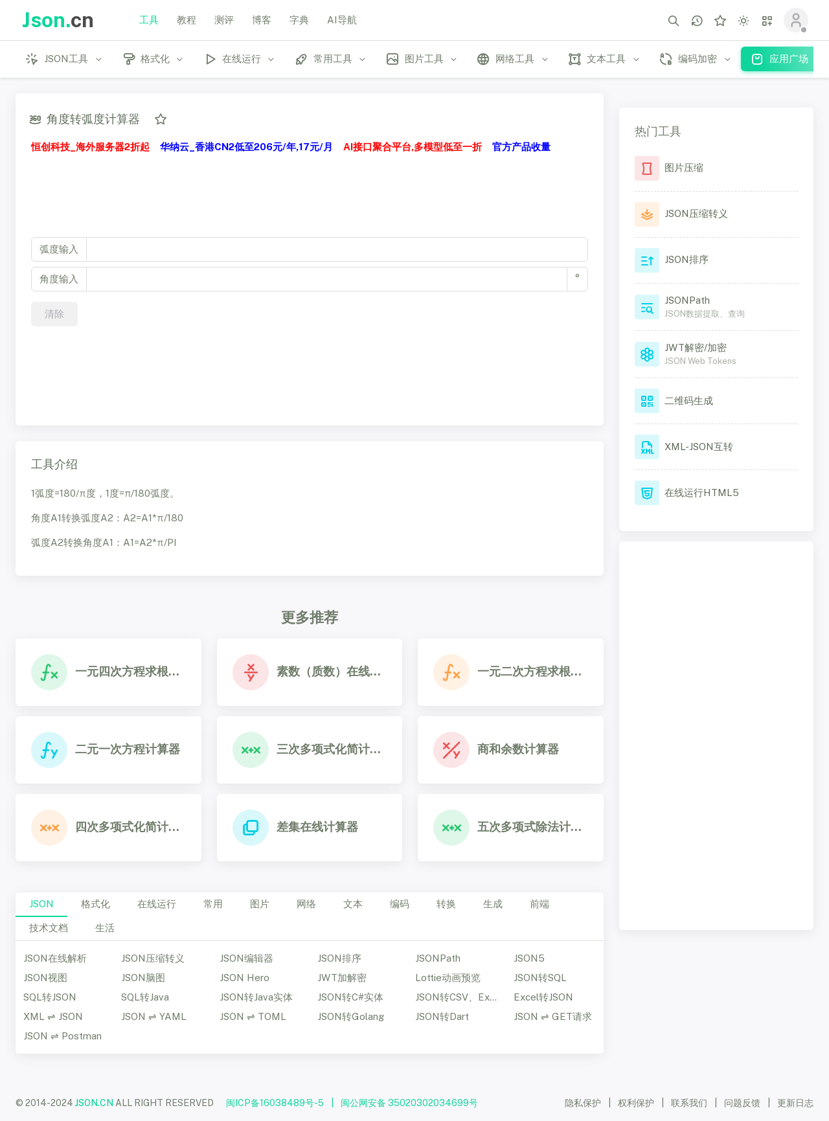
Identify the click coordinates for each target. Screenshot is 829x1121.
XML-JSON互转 (698, 446)
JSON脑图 (143, 977)
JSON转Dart (442, 1016)
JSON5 (529, 958)
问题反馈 (742, 1103)
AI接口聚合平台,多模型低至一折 (412, 146)
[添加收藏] (160, 119)
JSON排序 (339, 958)
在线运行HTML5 (701, 492)
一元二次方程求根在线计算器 (532, 671)
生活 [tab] (105, 927)
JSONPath (437, 958)
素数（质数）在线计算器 (332, 671)
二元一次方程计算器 (127, 749)
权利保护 (636, 1103)
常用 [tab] (213, 903)
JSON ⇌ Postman (62, 1035)
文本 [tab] (353, 903)
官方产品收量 (521, 146)
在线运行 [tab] (156, 903)
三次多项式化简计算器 (332, 749)
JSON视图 (45, 977)
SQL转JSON (49, 996)
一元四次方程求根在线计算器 (130, 671)
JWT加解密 (342, 977)
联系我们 (689, 1103)
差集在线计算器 (317, 826)
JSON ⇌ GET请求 (553, 1016)
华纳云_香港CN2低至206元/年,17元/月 (246, 146)
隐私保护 (583, 1103)
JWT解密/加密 (695, 347)
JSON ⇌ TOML (253, 1016)
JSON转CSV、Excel (459, 996)
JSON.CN (94, 1103)
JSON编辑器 (246, 958)
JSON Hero (244, 977)
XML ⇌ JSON (53, 1016)
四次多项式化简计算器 (130, 826)
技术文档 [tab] (48, 927)
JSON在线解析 (55, 958)
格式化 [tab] (95, 903)
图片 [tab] (259, 903)
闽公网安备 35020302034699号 (409, 1103)
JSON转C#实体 (350, 996)
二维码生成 (688, 400)
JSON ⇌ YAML (154, 1016)
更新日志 (795, 1103)
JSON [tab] (41, 903)
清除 (54, 313)
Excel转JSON (543, 996)
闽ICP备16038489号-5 (275, 1103)
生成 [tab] (493, 903)
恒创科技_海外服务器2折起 (90, 146)
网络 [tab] (306, 903)
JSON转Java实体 (256, 996)
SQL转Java (145, 996)
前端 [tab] (539, 903)
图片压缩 (683, 167)
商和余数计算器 (518, 749)
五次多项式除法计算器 (532, 826)
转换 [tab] (446, 903)
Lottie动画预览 (448, 977)
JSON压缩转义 (153, 958)
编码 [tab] (399, 903)
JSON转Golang (350, 1016)
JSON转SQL (540, 977)
